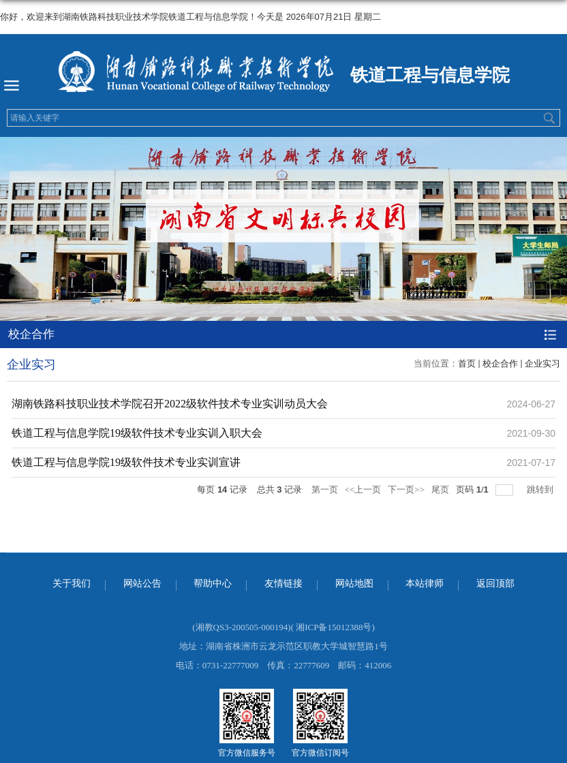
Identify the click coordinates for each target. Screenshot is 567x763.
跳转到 (541, 489)
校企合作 (500, 363)
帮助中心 (213, 583)
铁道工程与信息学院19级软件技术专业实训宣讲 (126, 462)
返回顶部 (495, 583)
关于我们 (71, 583)
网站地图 (354, 583)
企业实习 (542, 363)
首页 (467, 363)
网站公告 (142, 583)
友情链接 (283, 583)
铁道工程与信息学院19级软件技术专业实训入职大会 (137, 433)
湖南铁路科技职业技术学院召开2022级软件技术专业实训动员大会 (170, 403)
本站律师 (424, 583)
